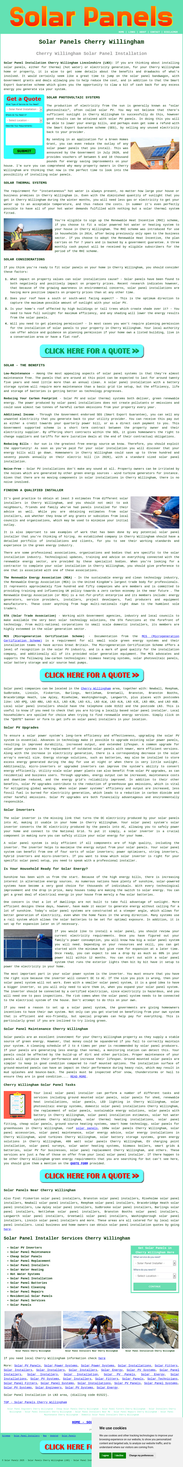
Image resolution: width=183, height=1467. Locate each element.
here (7, 1229)
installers (12, 503)
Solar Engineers (48, 1387)
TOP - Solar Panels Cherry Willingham (35, 1402)
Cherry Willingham (96, 688)
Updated (54, 1436)
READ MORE (78, 1076)
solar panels (14, 67)
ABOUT (142, 32)
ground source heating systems (81, 1124)
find (16, 1198)
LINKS (131, 32)
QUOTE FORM (79, 1163)
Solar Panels (133, 1378)
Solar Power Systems (60, 1365)
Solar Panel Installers (26, 1436)
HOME (121, 32)
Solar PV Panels (27, 1365)
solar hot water (165, 1115)
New (45, 1436)
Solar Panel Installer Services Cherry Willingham (67, 1238)
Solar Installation (81, 1374)
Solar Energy (112, 1370)
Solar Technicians (162, 1378)
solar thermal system (161, 208)
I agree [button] (105, 1455)
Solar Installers (18, 1370)
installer (127, 860)
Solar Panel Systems (57, 1383)
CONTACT (155, 32)
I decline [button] (119, 1455)
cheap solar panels (35, 1124)
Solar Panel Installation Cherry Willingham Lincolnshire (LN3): (59, 63)
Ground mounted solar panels (148, 1059)
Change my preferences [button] (141, 1455)
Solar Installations (134, 1365)
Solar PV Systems (141, 1370)
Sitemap (6, 1436)
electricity (169, 127)
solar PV (106, 110)
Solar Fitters (166, 1365)
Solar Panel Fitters (20, 1383)
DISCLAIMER (171, 32)
